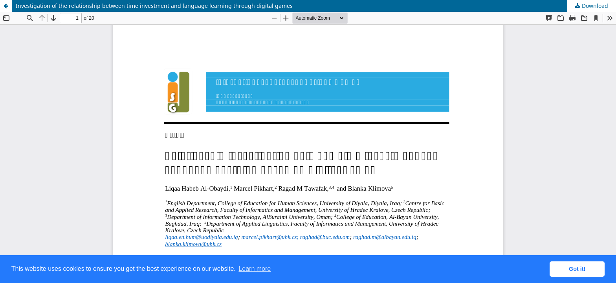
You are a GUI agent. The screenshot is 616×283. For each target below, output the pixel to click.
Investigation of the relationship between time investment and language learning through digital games (154, 5)
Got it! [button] (577, 269)
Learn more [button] (254, 268)
